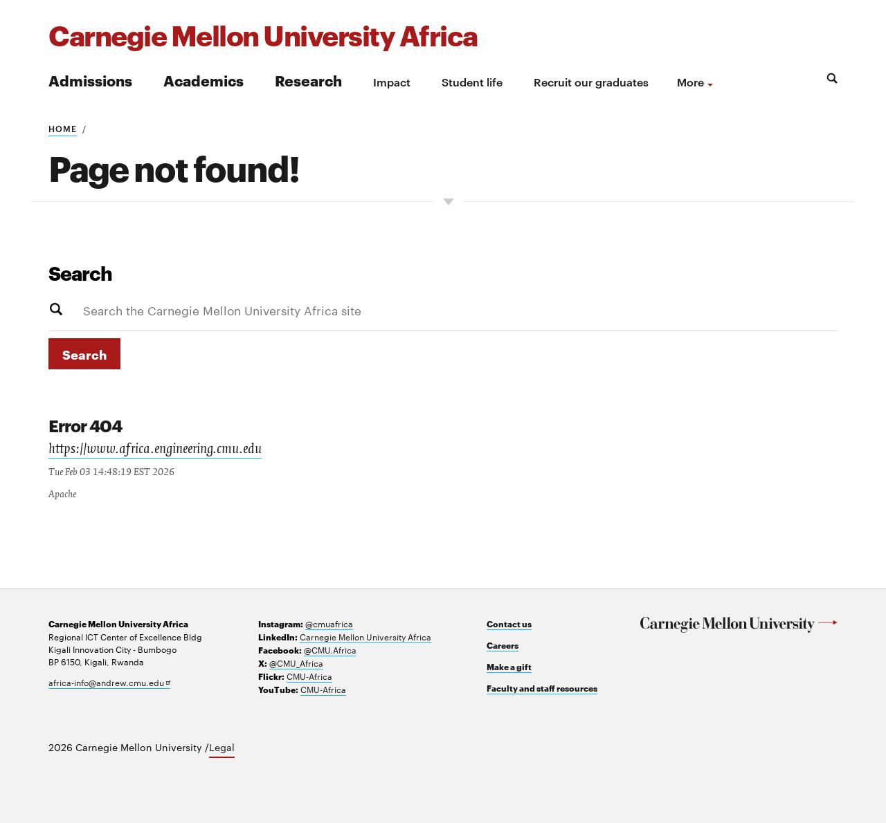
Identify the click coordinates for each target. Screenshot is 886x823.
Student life (472, 81)
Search (80, 272)
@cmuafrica (329, 623)
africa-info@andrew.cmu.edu (109, 682)
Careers (502, 645)
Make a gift (509, 666)
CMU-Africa (309, 675)
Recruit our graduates (591, 81)
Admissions (90, 80)
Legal (222, 747)
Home (62, 128)
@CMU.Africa (330, 649)
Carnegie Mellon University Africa (365, 636)
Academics (203, 80)
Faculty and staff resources (542, 688)
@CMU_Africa (296, 662)
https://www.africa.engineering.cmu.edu (155, 450)
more (690, 81)
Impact (391, 81)
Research (308, 80)
